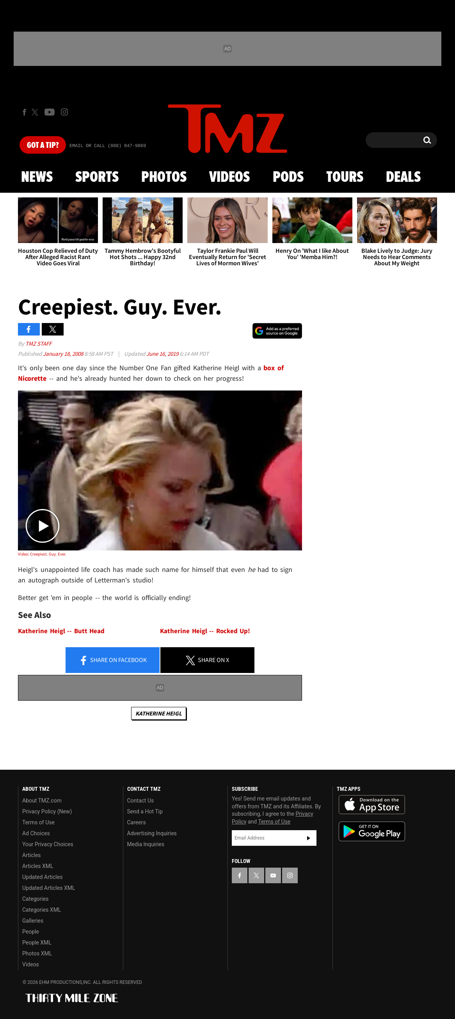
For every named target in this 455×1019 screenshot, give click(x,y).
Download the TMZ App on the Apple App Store (372, 805)
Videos (229, 177)
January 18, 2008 (63, 353)
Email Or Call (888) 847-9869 (107, 146)
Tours (344, 177)
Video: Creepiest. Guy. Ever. (42, 554)
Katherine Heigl (158, 713)
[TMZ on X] (36, 112)
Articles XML (37, 866)
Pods (288, 177)
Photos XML (37, 953)
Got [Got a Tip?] (43, 145)
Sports (97, 177)
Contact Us (140, 800)
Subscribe (308, 838)
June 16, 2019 (163, 353)
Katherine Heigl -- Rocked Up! (205, 631)
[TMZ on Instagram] (64, 112)
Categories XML (41, 910)
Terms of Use (38, 822)
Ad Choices (36, 833)
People (30, 931)
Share (113, 660)
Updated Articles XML (48, 888)
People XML (37, 942)
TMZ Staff (38, 343)
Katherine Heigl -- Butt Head (61, 631)
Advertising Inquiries (152, 833)
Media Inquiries (145, 844)
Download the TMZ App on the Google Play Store (372, 831)
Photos (164, 177)
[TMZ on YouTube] (273, 875)
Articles (31, 855)
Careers (136, 822)
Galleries (32, 921)
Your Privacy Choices (47, 844)
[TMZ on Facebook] (24, 112)
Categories (35, 899)
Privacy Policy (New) (47, 811)
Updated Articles (42, 877)
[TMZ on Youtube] (49, 112)
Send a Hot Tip (145, 811)
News (37, 177)
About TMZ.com (42, 800)
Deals (403, 177)
